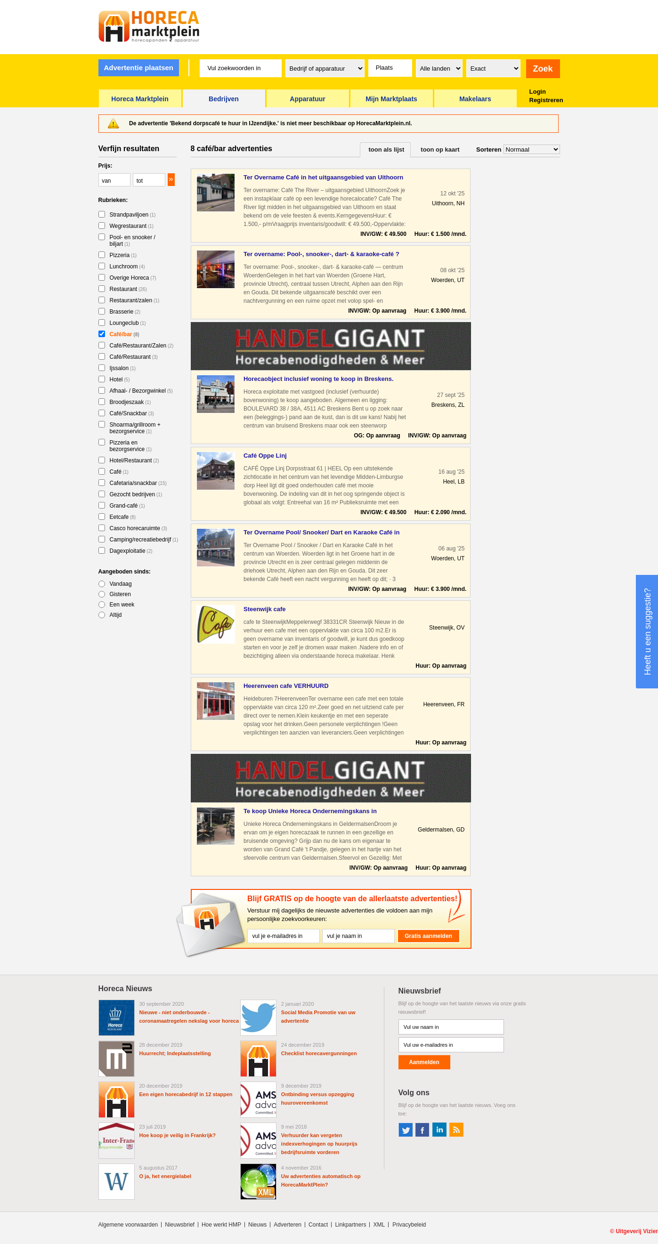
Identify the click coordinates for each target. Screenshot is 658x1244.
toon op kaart (440, 149)
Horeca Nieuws (125, 989)
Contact (318, 1224)
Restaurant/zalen (135, 300)
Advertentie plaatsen (138, 68)
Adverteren (287, 1224)
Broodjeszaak (130, 402)
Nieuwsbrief (180, 1224)
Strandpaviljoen (133, 214)
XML (379, 1224)
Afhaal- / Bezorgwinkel (141, 391)
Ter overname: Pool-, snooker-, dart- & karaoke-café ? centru (321, 254)
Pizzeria (123, 255)
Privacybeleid (409, 1224)
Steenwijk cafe (265, 609)
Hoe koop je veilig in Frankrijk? (177, 1135)
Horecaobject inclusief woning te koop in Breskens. (319, 378)
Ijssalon (123, 368)
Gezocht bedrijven (136, 494)
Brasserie (125, 311)
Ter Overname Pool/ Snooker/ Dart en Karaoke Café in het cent (321, 533)
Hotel (120, 379)
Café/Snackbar (132, 413)
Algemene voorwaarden (128, 1224)
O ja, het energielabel (165, 1176)
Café (119, 472)
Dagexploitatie (131, 551)
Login (537, 91)
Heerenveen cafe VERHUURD (286, 685)
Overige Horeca (133, 278)
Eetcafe (123, 517)
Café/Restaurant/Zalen (142, 345)
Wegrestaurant (132, 226)
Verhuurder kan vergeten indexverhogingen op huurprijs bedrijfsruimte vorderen (319, 1143)
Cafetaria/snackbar (138, 483)
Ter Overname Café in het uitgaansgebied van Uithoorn (323, 177)
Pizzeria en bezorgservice (131, 445)
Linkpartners (350, 1224)
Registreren (546, 100)
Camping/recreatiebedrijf (144, 539)
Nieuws (257, 1224)
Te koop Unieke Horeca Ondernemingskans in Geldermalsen (310, 812)
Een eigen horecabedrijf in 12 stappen (186, 1094)
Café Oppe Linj (265, 455)
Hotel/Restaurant (134, 460)
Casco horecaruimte (138, 528)
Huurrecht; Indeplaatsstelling (175, 1053)
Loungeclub (128, 323)
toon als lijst (387, 149)
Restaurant (128, 289)
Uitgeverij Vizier (637, 1231)
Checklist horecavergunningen (319, 1053)
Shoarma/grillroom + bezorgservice (135, 428)
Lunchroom (127, 266)
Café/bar (124, 334)
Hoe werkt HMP (221, 1224)
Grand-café (127, 505)
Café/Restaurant (134, 357)
